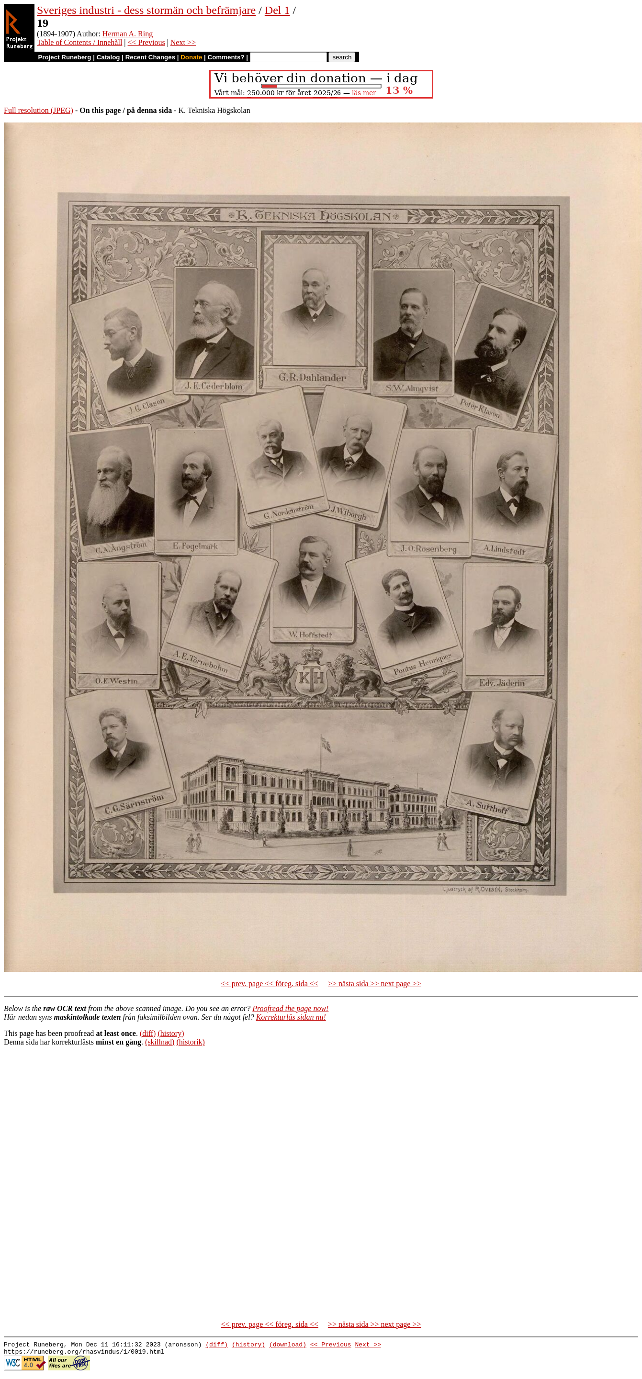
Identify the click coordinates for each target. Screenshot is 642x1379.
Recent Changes (150, 57)
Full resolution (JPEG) (38, 110)
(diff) (148, 1033)
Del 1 (277, 10)
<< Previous (146, 42)
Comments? (226, 57)
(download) (287, 1345)
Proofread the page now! (290, 1008)
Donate (191, 57)
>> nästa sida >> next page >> (374, 983)
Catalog (108, 57)
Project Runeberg (64, 57)
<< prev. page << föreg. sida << (269, 983)
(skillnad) (159, 1042)
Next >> (183, 42)
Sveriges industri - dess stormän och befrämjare (146, 10)
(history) (171, 1033)
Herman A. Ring (127, 34)
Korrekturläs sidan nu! (291, 1017)
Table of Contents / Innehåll (79, 42)
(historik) (190, 1042)
